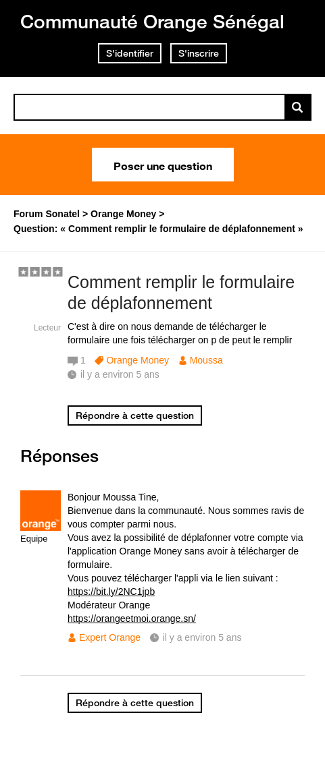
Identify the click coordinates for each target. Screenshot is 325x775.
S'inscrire (198, 53)
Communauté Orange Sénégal (152, 21)
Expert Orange (110, 637)
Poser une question (163, 164)
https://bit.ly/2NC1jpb (111, 591)
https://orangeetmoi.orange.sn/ (132, 618)
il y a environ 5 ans (202, 637)
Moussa (206, 360)
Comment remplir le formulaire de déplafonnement (181, 292)
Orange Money (137, 360)
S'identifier (129, 53)
